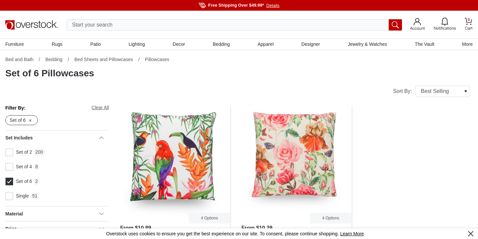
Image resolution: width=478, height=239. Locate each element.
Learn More (352, 233)
